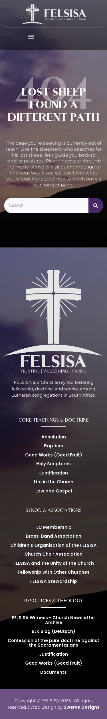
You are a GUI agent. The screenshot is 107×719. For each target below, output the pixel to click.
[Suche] (95, 205)
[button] (31, 36)
